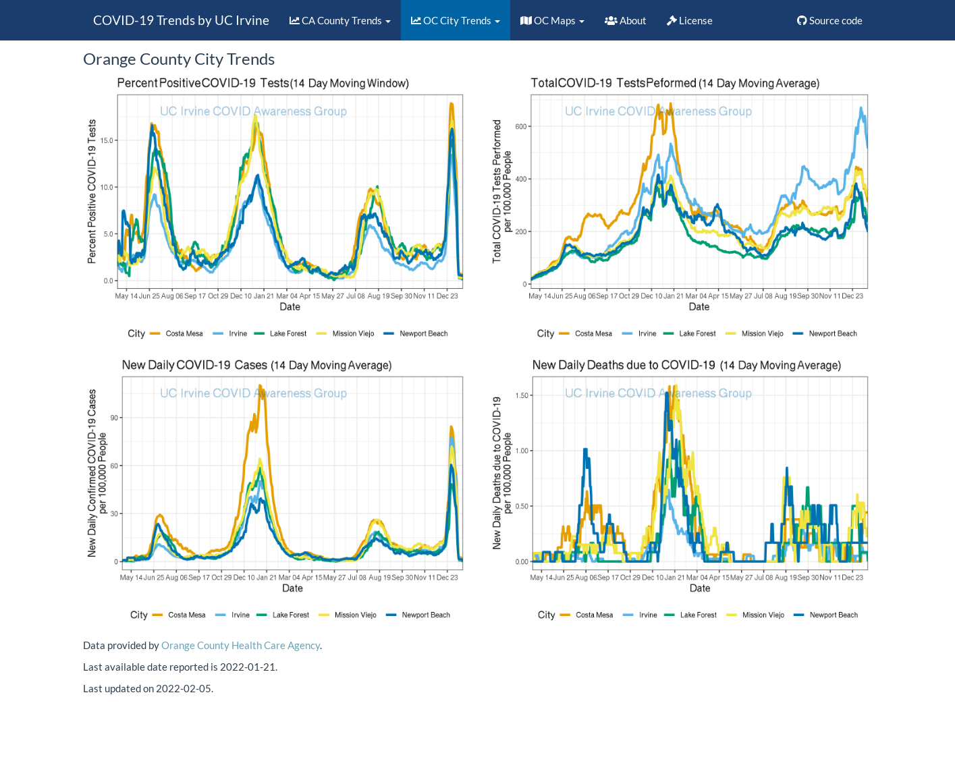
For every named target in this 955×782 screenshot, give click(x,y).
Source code (830, 20)
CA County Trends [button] (340, 20)
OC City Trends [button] (455, 20)
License (690, 20)
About (626, 20)
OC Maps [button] (552, 20)
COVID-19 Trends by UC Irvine (181, 20)
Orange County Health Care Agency (240, 645)
